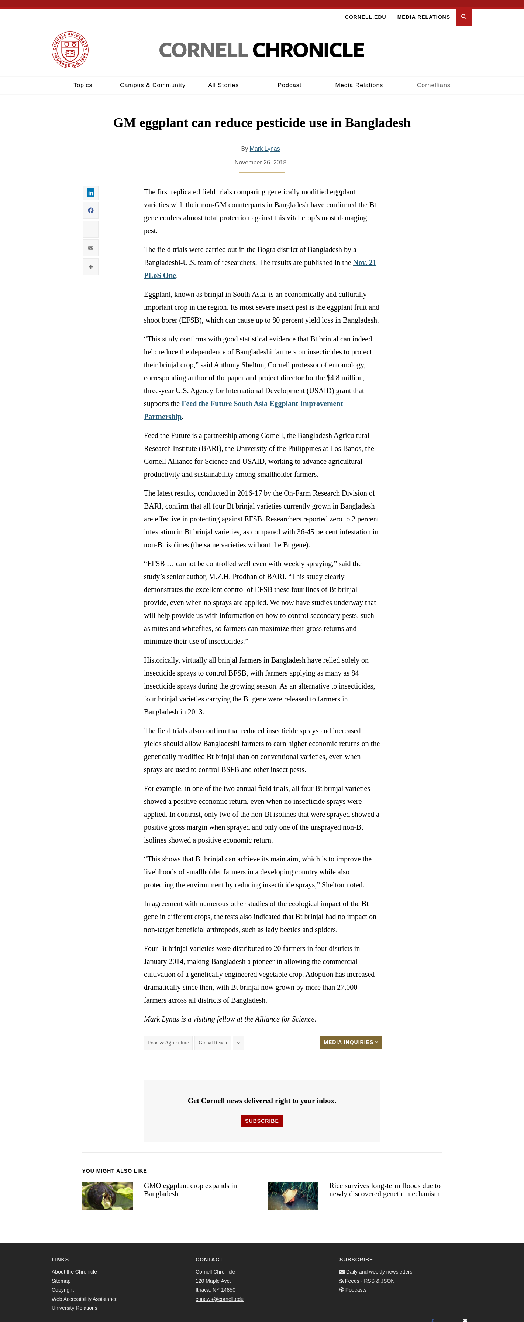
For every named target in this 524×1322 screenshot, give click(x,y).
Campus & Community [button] (153, 78)
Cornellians (434, 78)
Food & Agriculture (168, 1036)
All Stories (223, 78)
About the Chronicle (74, 1265)
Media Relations (423, 10)
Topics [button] (82, 78)
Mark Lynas (265, 142)
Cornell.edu (365, 10)
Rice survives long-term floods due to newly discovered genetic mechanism (385, 1182)
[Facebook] (432, 1314)
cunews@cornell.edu (220, 1292)
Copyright (63, 1283)
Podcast (289, 78)
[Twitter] (448, 1314)
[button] (464, 9)
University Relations (74, 1301)
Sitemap (61, 1274)
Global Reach (213, 1036)
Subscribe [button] (262, 1114)
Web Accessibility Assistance (85, 1292)
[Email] (465, 1314)
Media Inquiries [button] (351, 1035)
